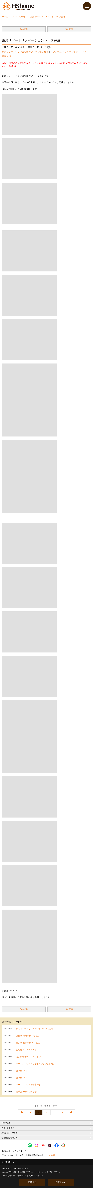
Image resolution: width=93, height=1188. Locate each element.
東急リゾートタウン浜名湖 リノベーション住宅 (25, 52)
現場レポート (8, 56)
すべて (83, 52)
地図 (53, 1155)
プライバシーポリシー (36, 1172)
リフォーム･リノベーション (64, 52)
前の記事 (24, 29)
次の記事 (69, 29)
